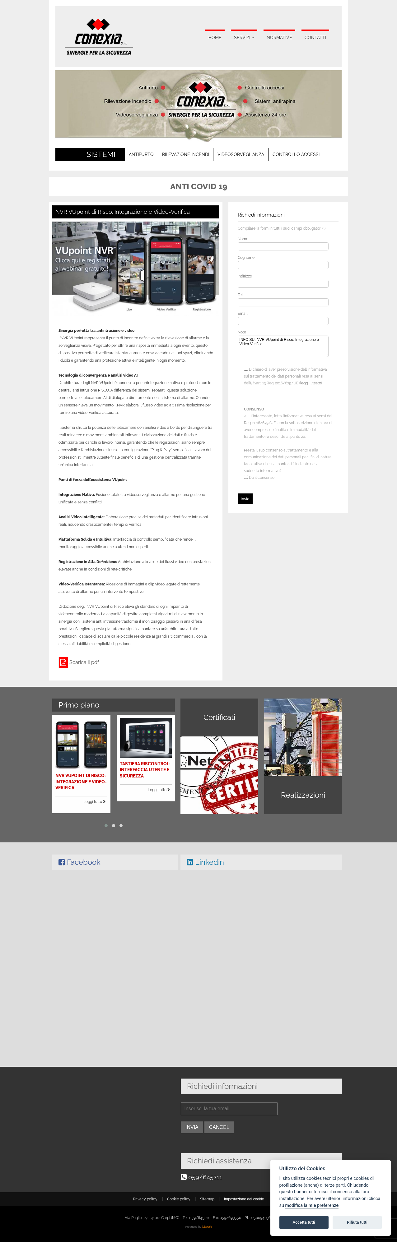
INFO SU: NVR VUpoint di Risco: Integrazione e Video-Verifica (283, 346)
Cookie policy (178, 1199)
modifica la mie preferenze (312, 1205)
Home (215, 37)
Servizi (242, 37)
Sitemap (207, 1199)
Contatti (315, 37)
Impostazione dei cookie (244, 1199)
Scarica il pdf (84, 662)
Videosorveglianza (240, 154)
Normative (279, 37)
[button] (108, 806)
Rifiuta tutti (357, 1222)
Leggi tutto (100, 790)
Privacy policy (145, 1199)
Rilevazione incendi (185, 154)
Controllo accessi (296, 154)
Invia (245, 499)
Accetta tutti (303, 1222)
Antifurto (141, 154)
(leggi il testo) (310, 383)
